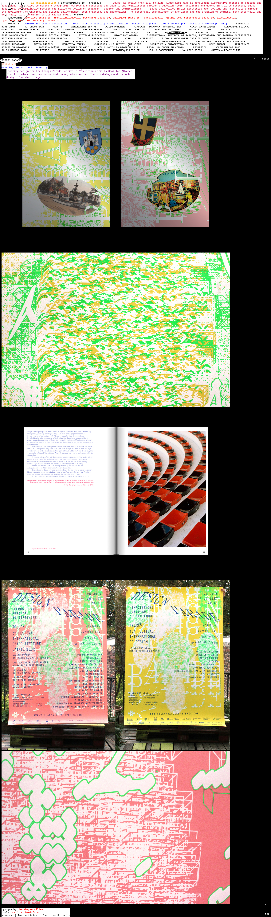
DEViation (201, 32)
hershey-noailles (31, 909)
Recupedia (199, 47)
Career (78, 32)
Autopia (194, 29)
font (87, 23)
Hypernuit (146, 38)
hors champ (9, 26)
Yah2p (15, 912)
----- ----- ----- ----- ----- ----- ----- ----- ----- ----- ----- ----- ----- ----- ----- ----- (78, 14)
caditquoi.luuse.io (126, 17)
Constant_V (130, 32)
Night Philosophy (126, 35)
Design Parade (176, 32)
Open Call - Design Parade (20, 29)
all (223, 23)
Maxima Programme (13, 44)
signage (151, 23)
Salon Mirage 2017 (228, 47)
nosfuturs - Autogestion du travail (175, 44)
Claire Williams (103, 32)
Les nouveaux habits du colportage (220, 41)
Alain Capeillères (202, 26)
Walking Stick (192, 50)
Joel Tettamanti (75, 41)
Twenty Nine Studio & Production (81, 50)
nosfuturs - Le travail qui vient (117, 44)
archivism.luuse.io (66, 17)
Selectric (42, 50)
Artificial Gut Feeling (129, 29)
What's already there (226, 50)
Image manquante (229, 38)
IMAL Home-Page (12, 41)
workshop (211, 23)
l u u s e (16, 3)
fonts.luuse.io (153, 17)
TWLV (80, 38)
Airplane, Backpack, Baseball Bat (157, 26)
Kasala (121, 41)
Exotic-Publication (92, 35)
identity (100, 23)
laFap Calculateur (52, 32)
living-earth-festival (171, 41)
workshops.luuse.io (46, 20)
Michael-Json (30, 912)
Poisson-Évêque (49, 47)
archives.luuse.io (38, 17)
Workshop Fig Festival (52, 38)
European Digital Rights (53, 35)
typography (179, 23)
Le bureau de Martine (16, 32)
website (196, 23)
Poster (137, 23)
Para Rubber (217, 44)
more (80, 14)
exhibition (60, 23)
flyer (75, 23)
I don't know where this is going (185, 38)
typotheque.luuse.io (16, 20)
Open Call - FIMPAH (61, 29)
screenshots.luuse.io (199, 17)
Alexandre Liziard (236, 26)
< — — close (261, 59)
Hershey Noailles (104, 38)
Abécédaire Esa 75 (83, 26)
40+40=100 (242, 23)
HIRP (128, 38)
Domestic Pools (227, 32)
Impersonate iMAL (43, 41)
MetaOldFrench (43, 44)
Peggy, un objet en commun (165, 47)
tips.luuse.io (226, 17)
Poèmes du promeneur (16, 47)
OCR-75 (57, 26)
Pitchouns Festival (15, 38)
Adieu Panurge (115, 26)
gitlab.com (173, 17)
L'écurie (141, 41)
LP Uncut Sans (35, 26)
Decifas (152, 32)
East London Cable (14, 35)
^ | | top (267, 909)
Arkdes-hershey (93, 29)
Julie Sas (101, 41)
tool (164, 23)
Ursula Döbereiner (161, 50)
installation (119, 23)
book (45, 23)
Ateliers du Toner (167, 29)
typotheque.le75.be (126, 50)
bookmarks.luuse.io (96, 17)
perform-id (242, 44)
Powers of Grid (78, 47)
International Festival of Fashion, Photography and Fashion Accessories (199, 35)
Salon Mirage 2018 (14, 50)
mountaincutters (73, 44)
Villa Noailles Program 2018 (118, 47)
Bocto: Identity (219, 29)
